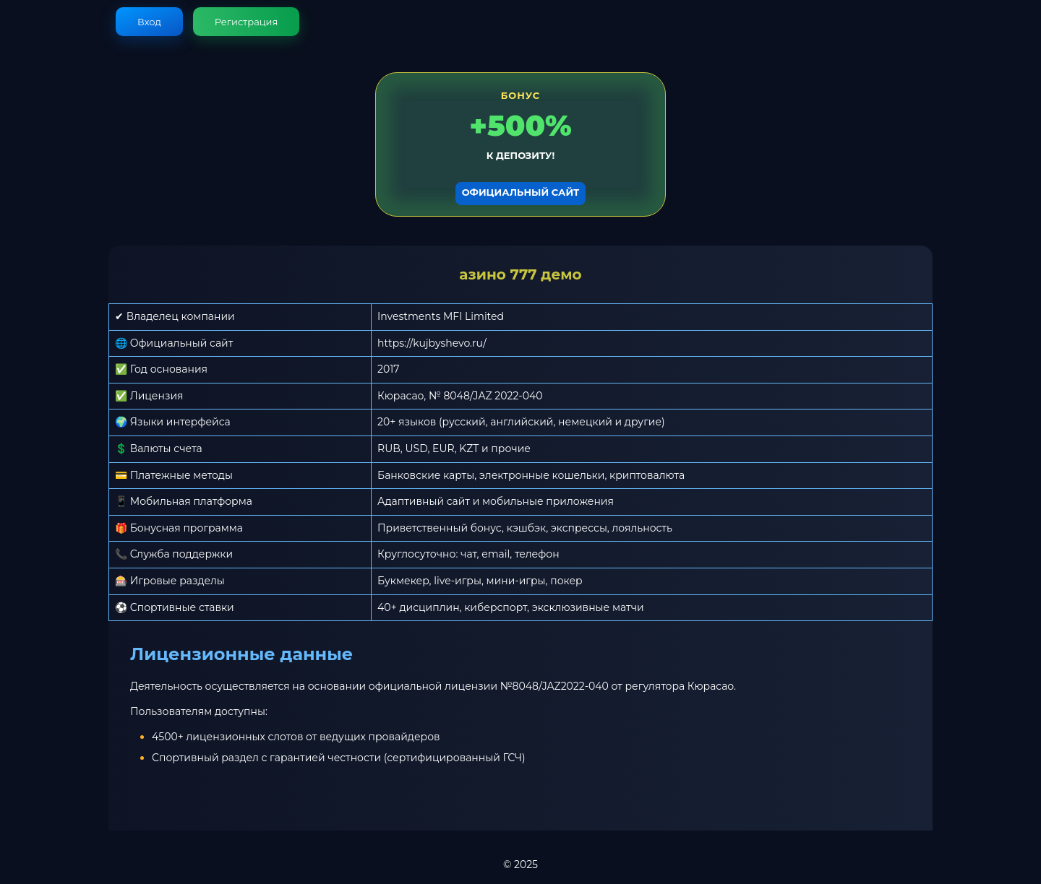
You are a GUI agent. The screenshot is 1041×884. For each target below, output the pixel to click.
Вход (149, 21)
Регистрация (246, 21)
